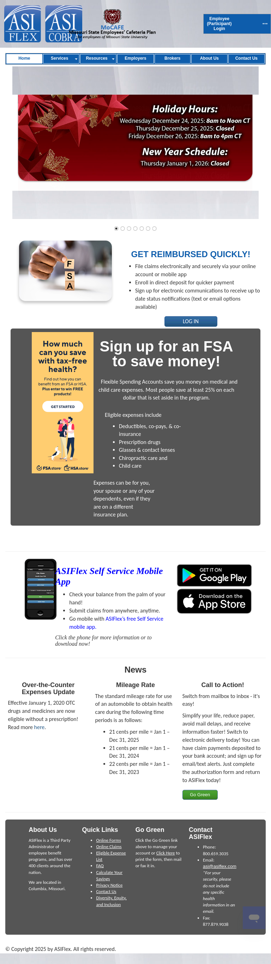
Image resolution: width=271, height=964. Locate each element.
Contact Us (106, 891)
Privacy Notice (109, 885)
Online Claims (108, 846)
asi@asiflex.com (219, 866)
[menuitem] (219, 23)
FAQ (99, 865)
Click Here (165, 853)
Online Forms (108, 840)
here (39, 727)
